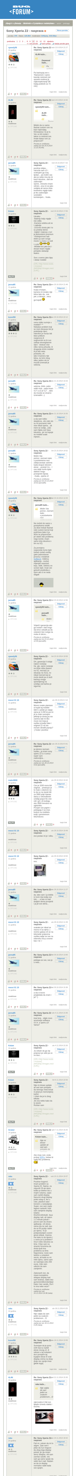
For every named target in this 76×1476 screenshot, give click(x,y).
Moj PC (11, 276)
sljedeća (50, 41)
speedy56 (12, 47)
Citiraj (61, 54)
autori (59, 23)
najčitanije (39, 23)
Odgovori (61, 51)
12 (40, 41)
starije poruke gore (62, 44)
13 (44, 41)
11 (37, 41)
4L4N (11, 100)
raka (10, 1176)
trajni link (53, 92)
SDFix (42, 1157)
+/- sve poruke (32, 44)
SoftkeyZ (37, 559)
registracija (17, 23)
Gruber (11, 1130)
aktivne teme (28, 23)
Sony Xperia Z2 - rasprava (41, 164)
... (25, 41)
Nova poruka (62, 30)
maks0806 (13, 780)
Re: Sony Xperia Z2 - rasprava (43, 48)
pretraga (66, 23)
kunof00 (12, 317)
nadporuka (63, 92)
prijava (7, 23)
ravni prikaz (46, 44)
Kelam (11, 211)
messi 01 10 (14, 700)
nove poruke (50, 23)
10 (33, 41)
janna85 (12, 163)
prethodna (11, 41)
